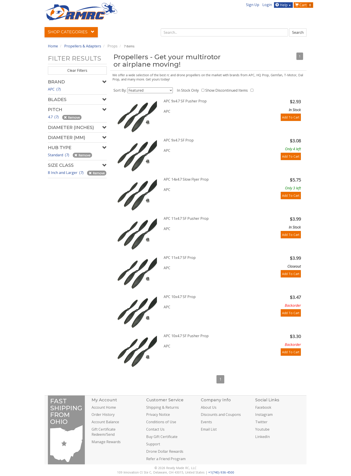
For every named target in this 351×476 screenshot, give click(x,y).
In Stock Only (189, 90)
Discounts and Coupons (221, 414)
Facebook (263, 407)
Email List (209, 429)
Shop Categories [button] (71, 32)
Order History (103, 414)
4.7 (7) (54, 116)
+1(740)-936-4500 (221, 472)
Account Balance (105, 421)
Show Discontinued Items (227, 90)
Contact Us (155, 429)
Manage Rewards (106, 441)
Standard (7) (59, 154)
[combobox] (224, 32)
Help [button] (283, 4)
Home (53, 46)
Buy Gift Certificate (162, 436)
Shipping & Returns (162, 407)
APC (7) (54, 89)
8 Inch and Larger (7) (66, 172)
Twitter (261, 421)
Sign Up (252, 4)
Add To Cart (291, 117)
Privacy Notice (158, 414)
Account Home (104, 407)
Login (267, 4)
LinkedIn (262, 436)
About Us (208, 407)
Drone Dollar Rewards (164, 451)
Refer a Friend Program (166, 458)
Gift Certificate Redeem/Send (104, 432)
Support (153, 444)
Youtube (262, 429)
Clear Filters (77, 70)
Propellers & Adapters (82, 46)
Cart (303, 4)
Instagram (264, 414)
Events (206, 421)
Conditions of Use (161, 421)
